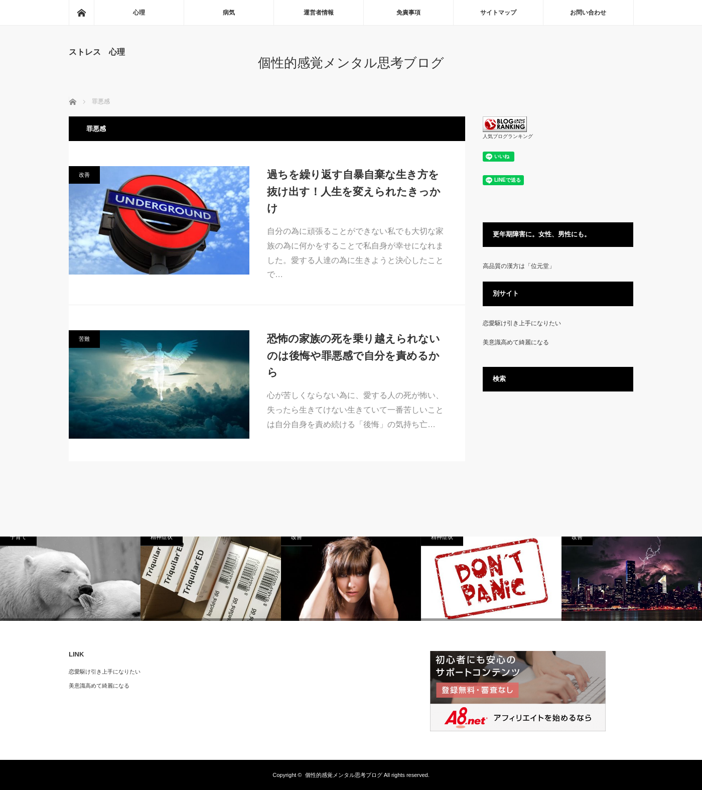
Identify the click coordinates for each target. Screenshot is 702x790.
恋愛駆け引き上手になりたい (522, 323)
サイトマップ (498, 12)
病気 (229, 12)
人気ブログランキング (508, 136)
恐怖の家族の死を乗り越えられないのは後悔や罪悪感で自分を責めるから (353, 355)
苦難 (84, 339)
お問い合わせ (588, 12)
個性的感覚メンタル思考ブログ (351, 62)
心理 (139, 12)
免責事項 (408, 12)
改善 (84, 175)
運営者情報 (319, 12)
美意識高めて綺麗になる (516, 342)
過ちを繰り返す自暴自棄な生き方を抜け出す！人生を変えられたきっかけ (354, 191)
